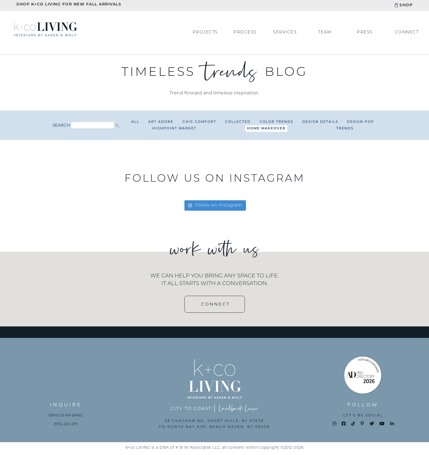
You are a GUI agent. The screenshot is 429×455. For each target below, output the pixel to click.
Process (245, 32)
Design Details (320, 122)
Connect (407, 32)
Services (285, 32)
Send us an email (65, 415)
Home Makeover (266, 128)
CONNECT (215, 304)
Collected (238, 122)
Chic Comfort (199, 122)
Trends (344, 128)
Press (365, 32)
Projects (205, 32)
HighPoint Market (174, 128)
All (135, 122)
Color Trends (276, 122)
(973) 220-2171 (66, 424)
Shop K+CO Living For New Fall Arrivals (68, 4)
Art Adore (160, 122)
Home (45, 29)
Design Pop (360, 122)
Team (325, 32)
